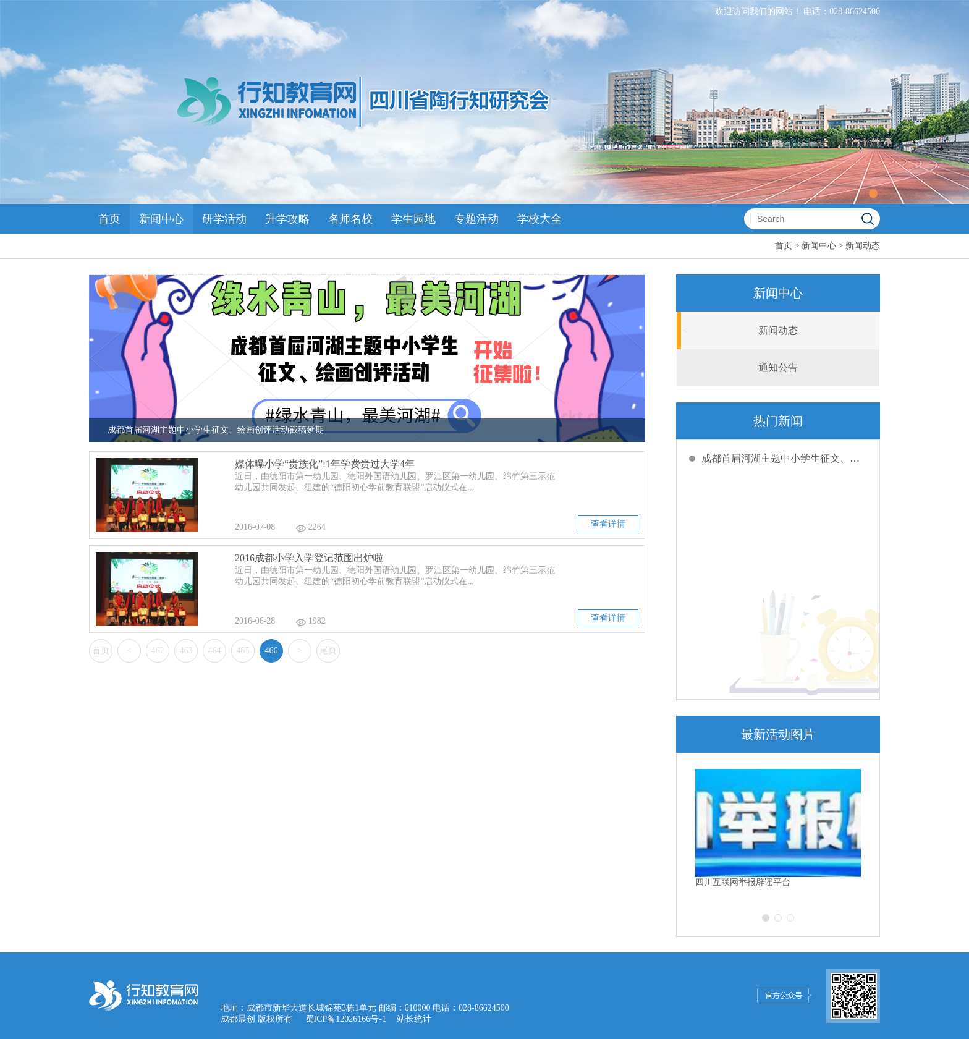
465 (243, 650)
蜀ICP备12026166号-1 (345, 1019)
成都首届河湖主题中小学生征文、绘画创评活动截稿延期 (784, 458)
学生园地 (413, 219)
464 (214, 650)
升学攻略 (287, 219)
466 (271, 650)
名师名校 (350, 219)
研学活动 (224, 219)
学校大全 (539, 219)
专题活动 (476, 219)
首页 (109, 219)
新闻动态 (862, 245)
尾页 (328, 650)
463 (186, 650)
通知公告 (778, 367)
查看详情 (608, 523)
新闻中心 (161, 219)
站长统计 (414, 1019)
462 (157, 650)
